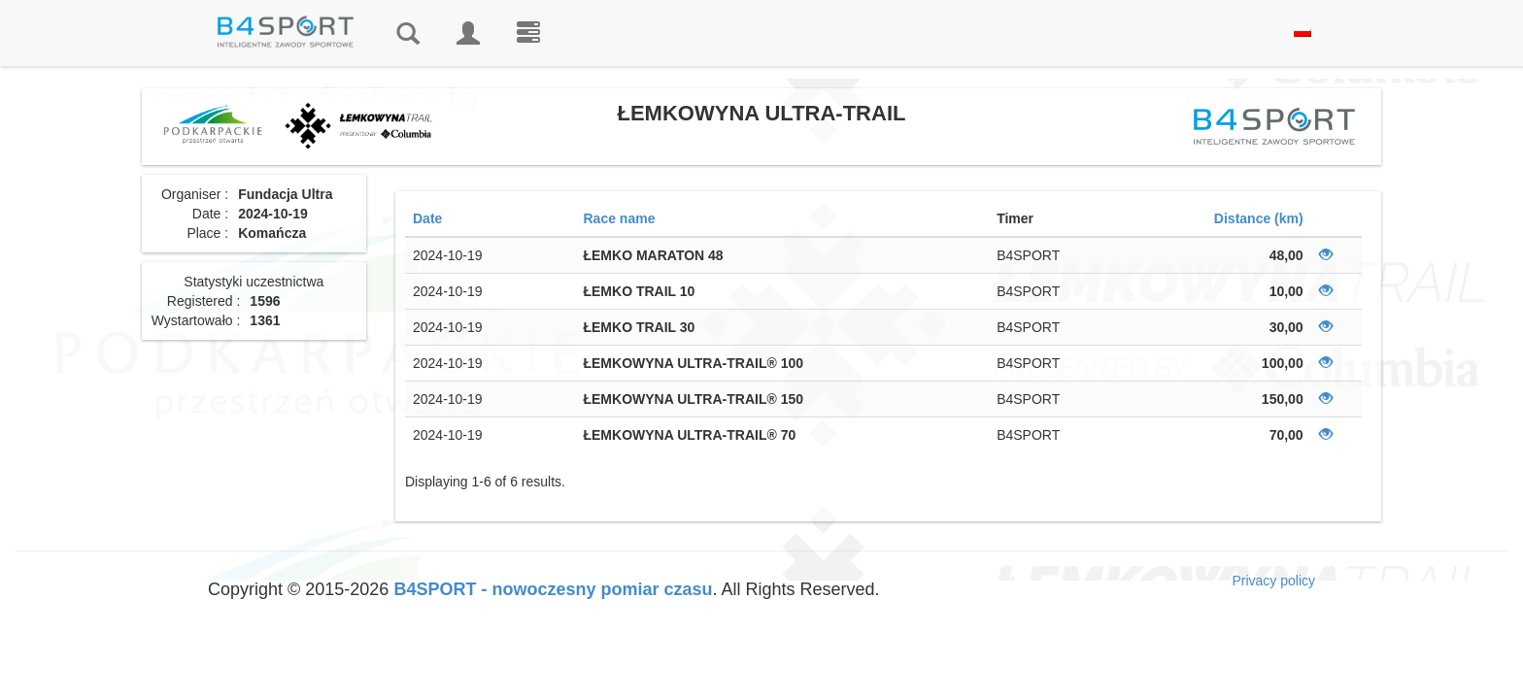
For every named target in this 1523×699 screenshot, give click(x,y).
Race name (619, 218)
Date (427, 218)
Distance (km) (1258, 218)
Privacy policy (1273, 580)
